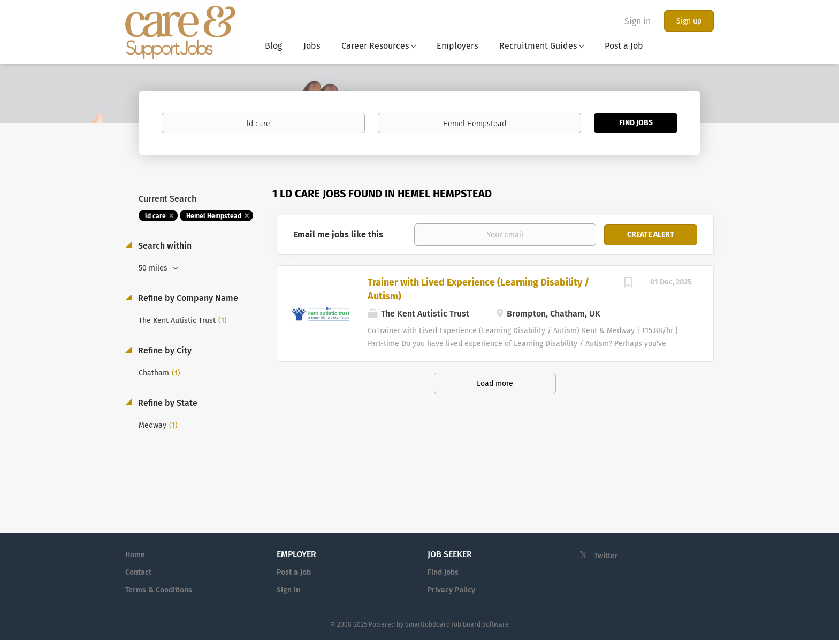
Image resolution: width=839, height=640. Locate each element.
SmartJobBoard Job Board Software (457, 624)
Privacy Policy (451, 590)
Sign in (637, 21)
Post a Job (294, 572)
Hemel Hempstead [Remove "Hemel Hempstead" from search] (213, 216)
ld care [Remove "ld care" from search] (155, 216)
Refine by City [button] (164, 350)
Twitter (606, 555)
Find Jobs (636, 122)
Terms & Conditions (158, 590)
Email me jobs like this (338, 234)
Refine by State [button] (166, 403)
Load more (495, 383)
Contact (138, 572)
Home (135, 554)
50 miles (154, 268)
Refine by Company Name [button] (187, 298)
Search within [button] (164, 246)
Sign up (688, 21)
